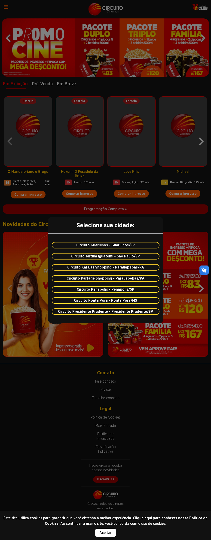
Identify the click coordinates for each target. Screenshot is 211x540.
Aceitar (105, 533)
